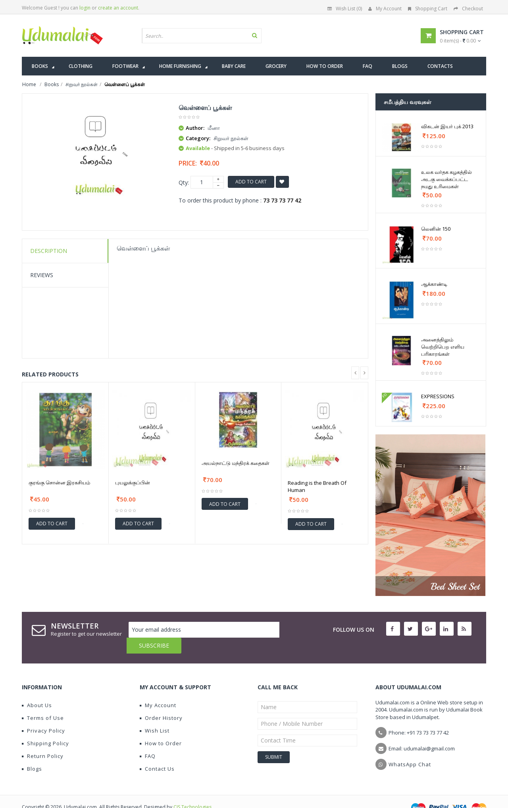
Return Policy (43, 740)
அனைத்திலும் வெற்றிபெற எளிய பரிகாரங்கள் (442, 346)
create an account (118, 7)
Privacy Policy (43, 714)
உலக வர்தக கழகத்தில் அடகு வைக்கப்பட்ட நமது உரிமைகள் (446, 179)
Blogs (32, 752)
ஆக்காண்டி (434, 283)
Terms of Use (43, 702)
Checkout (468, 8)
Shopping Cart (427, 8)
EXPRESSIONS (437, 396)
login (84, 7)
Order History (161, 702)
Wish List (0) (344, 8)
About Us (37, 689)
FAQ (148, 740)
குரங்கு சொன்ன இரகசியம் (59, 482)
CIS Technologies (192, 791)
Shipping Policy (45, 727)
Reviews (41, 275)
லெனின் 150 (435, 228)
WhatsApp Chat (410, 748)
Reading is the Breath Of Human (317, 486)
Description (48, 251)
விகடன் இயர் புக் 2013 (447, 126)
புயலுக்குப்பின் (132, 482)
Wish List (154, 714)
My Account (385, 8)
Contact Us (157, 752)
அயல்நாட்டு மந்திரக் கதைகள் (235, 463)
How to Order (161, 727)
